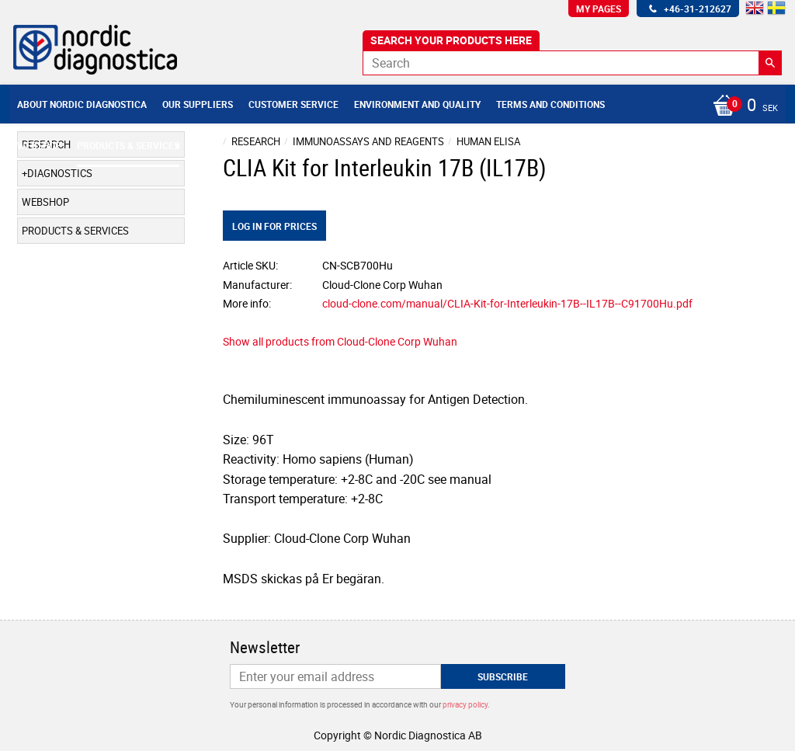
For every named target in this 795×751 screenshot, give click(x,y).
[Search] (770, 63)
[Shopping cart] (741, 106)
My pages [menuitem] (598, 8)
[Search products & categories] (572, 62)
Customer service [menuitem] (293, 104)
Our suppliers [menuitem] (197, 104)
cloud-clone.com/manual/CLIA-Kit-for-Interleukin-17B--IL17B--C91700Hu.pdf (507, 303)
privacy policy (465, 704)
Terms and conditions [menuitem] (550, 104)
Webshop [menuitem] (39, 145)
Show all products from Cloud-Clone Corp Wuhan (340, 341)
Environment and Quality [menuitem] (417, 104)
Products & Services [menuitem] (128, 145)
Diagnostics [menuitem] (59, 173)
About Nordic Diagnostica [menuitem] (82, 104)
